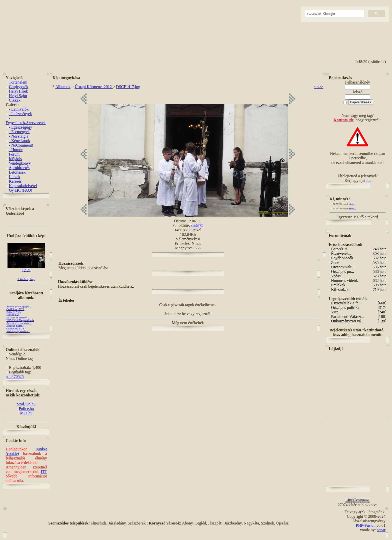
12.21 (26, 268)
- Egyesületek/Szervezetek (26, 120)
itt (368, 180)
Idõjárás (15, 159)
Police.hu (26, 408)
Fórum (14, 154)
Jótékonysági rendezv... (18, 331)
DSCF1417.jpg (128, 87)
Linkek (14, 177)
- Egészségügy (20, 127)
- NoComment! (21, 145)
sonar (381, 530)
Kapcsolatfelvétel (23, 186)
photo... (352, 204)
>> (321, 87)
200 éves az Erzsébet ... (18, 317)
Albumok (62, 87)
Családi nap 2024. (15, 328)
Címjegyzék (18, 87)
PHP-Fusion (366, 525)
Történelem (18, 82)
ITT (44, 471)
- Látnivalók (19, 109)
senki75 (197, 225)
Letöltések (17, 172)
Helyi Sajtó (18, 96)
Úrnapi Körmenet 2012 (94, 87)
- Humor (16, 150)
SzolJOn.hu (26, 404)
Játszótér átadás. (14, 325)
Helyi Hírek (18, 91)
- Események (19, 132)
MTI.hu (26, 413)
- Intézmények (20, 114)
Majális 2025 (13, 314)
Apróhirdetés (19, 168)
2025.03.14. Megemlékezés (20, 320)
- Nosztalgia (18, 136)
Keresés (15, 181)
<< (316, 87)
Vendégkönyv (20, 163)
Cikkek (14, 100)
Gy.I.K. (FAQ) (20, 190)
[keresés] (334, 14)
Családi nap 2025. (15, 309)
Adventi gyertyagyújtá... (18, 306)
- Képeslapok (19, 141)
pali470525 (15, 376)
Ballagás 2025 (13, 312)
